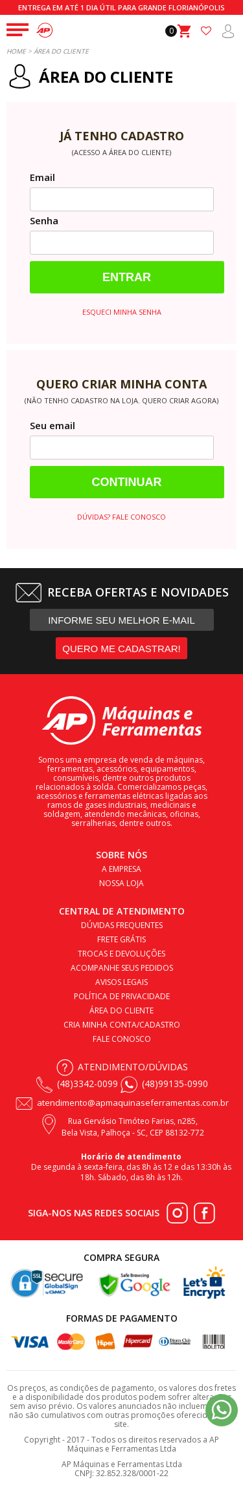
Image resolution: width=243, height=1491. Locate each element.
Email (42, 177)
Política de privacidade (122, 996)
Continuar (127, 482)
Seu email (52, 425)
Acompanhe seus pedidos (122, 967)
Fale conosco (122, 1038)
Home (16, 51)
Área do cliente (121, 1010)
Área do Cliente (61, 51)
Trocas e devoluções (121, 953)
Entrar (126, 277)
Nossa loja (121, 883)
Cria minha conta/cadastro (122, 1024)
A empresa (121, 868)
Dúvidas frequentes (122, 925)
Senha (44, 220)
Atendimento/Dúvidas (133, 1067)
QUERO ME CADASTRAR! (121, 648)
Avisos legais (121, 982)
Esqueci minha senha (121, 312)
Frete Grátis (121, 939)
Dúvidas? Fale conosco (121, 517)
